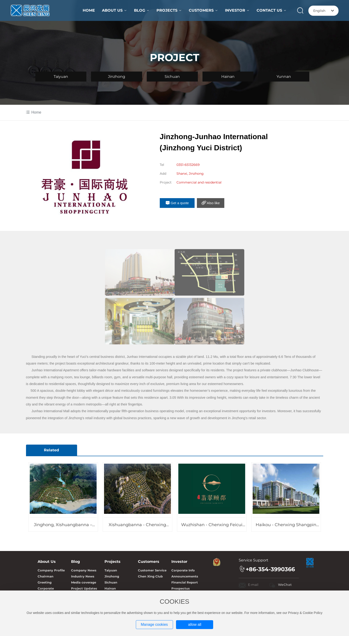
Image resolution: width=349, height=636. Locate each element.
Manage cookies (154, 624)
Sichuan (172, 76)
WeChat (285, 585)
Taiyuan (61, 76)
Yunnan (284, 76)
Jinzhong (116, 76)
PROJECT (174, 57)
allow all (194, 624)
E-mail (253, 585)
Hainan (228, 76)
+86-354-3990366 (270, 569)
